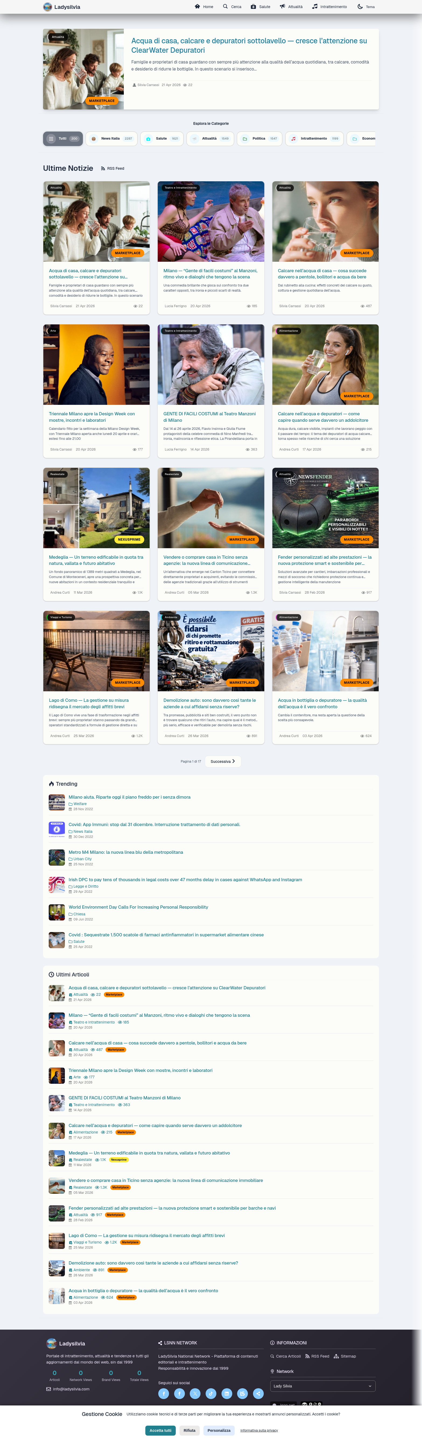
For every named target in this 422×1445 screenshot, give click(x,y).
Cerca (231, 7)
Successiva (223, 761)
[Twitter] (195, 1393)
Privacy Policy (186, 1422)
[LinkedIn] (226, 1393)
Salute (260, 7)
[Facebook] (163, 1393)
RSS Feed (112, 168)
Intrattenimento (329, 7)
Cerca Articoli (285, 1356)
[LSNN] (242, 1393)
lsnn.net (283, 1405)
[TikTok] (211, 1393)
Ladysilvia (65, 1343)
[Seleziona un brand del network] (323, 1386)
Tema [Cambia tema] (366, 7)
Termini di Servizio (215, 1422)
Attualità (291, 7)
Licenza (240, 1422)
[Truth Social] (258, 1393)
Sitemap (345, 1356)
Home (203, 7)
